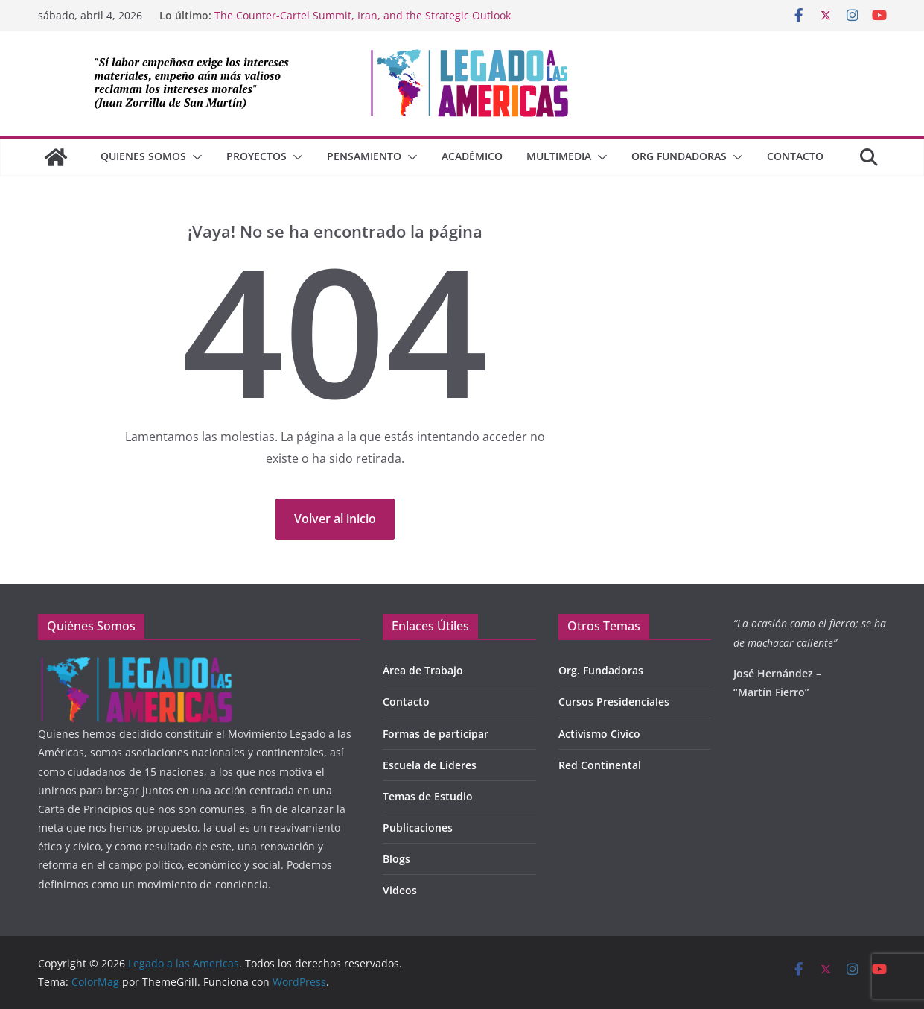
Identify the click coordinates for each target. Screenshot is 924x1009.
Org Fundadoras (679, 156)
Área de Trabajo (423, 670)
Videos (400, 890)
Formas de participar (435, 734)
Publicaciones (418, 827)
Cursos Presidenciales (613, 702)
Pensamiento (364, 156)
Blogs (396, 859)
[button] (194, 157)
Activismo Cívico (599, 734)
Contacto (795, 156)
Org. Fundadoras (600, 670)
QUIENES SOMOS (143, 156)
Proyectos (256, 156)
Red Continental (599, 765)
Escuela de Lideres (430, 765)
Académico (472, 156)
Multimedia (558, 156)
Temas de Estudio (428, 796)
